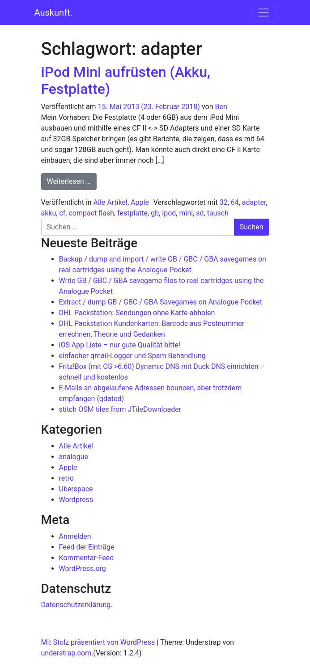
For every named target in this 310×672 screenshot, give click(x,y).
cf (62, 213)
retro (66, 478)
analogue (74, 456)
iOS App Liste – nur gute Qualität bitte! (120, 345)
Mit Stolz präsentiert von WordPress (98, 642)
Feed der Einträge (87, 547)
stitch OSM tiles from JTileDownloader (120, 409)
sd (200, 213)
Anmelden (75, 536)
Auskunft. (53, 12)
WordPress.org (82, 568)
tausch (218, 213)
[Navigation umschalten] (263, 12)
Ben (221, 106)
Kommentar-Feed (86, 558)
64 (235, 202)
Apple (140, 202)
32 (224, 202)
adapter (254, 202)
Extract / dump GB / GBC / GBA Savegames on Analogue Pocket (161, 302)
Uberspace (76, 489)
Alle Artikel (110, 202)
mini (186, 213)
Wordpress (76, 499)
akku (48, 213)
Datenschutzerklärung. (77, 604)
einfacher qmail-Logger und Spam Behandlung (132, 355)
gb (155, 213)
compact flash (91, 213)
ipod (169, 213)
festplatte (132, 213)
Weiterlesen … (72, 181)
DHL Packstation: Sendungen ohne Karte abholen (137, 313)
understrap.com (66, 653)
